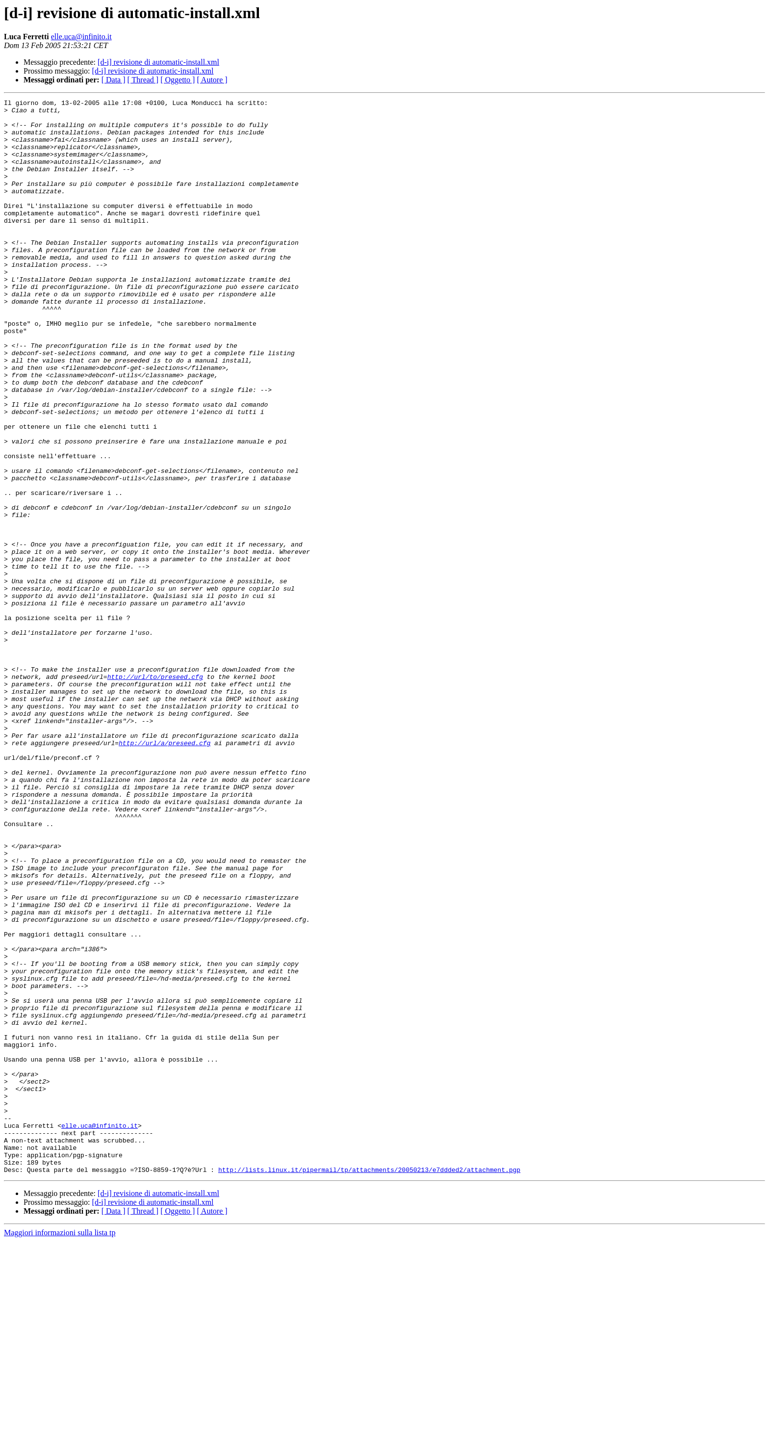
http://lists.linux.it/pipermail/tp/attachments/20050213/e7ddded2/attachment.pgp (369, 1384)
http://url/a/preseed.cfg (164, 872)
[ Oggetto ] (177, 80)
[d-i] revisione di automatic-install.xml (158, 62)
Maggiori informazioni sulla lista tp (60, 1447)
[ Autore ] (212, 80)
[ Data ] (114, 80)
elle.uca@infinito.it (81, 36)
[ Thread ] (143, 80)
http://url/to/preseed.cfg (155, 792)
